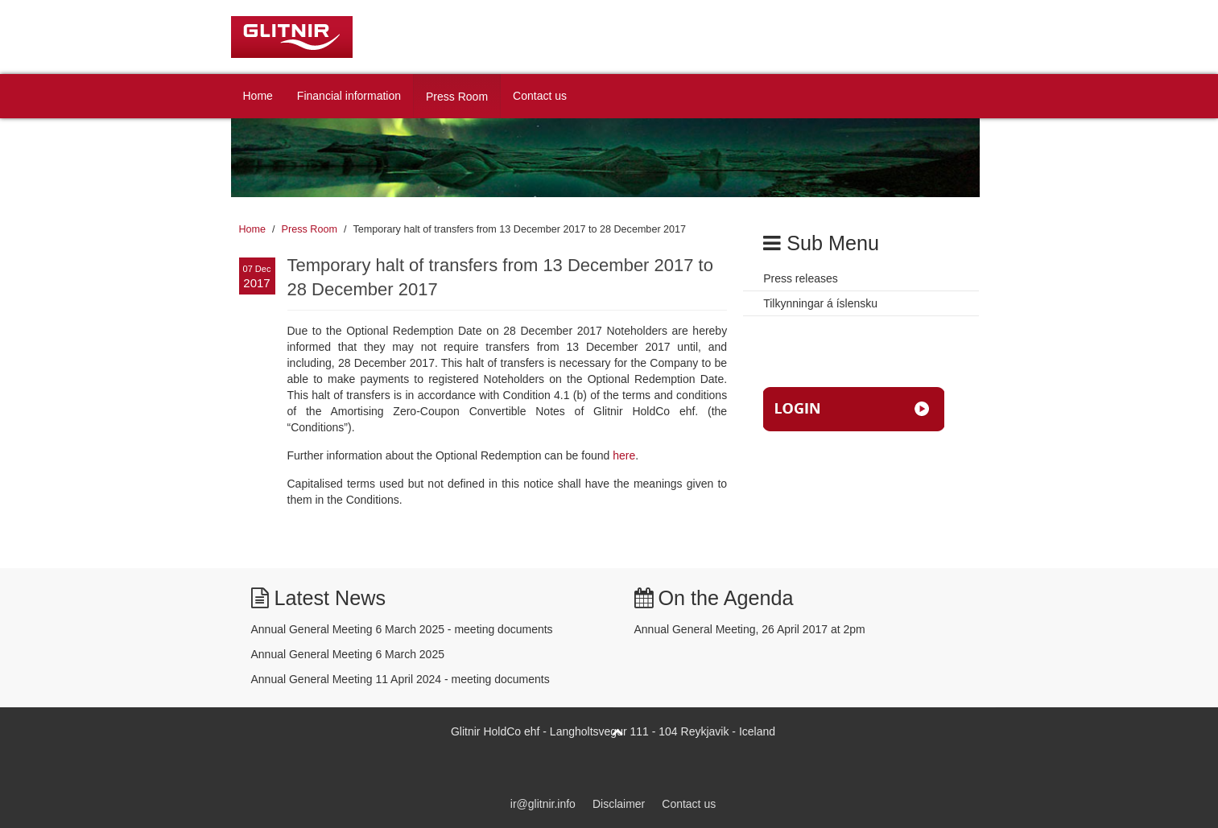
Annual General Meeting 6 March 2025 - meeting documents (402, 629)
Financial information (349, 95)
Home (258, 95)
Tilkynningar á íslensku (820, 303)
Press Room (457, 96)
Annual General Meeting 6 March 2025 (347, 654)
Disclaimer (618, 803)
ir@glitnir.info (543, 803)
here (624, 455)
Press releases (800, 278)
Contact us (540, 95)
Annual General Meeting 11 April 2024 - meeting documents (400, 679)
